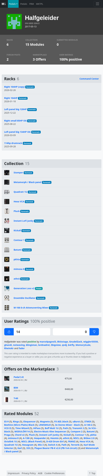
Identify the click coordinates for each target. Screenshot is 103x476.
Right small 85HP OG (15, 120)
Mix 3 (41, 444)
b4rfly (71, 344)
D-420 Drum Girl (55, 441)
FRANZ (71, 441)
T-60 (16, 398)
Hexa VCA (19, 201)
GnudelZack (75, 341)
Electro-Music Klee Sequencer (50, 431)
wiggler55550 (90, 341)
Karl (20, 448)
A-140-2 (88, 424)
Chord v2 (19, 434)
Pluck (17, 211)
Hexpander (40, 438)
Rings (16, 421)
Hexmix (54, 438)
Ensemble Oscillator (24, 297)
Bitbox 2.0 (89, 438)
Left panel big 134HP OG (17, 131)
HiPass (36, 428)
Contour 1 (19, 240)
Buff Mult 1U (52, 428)
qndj (64, 344)
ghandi (8, 344)
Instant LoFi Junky (24, 220)
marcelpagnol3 (48, 341)
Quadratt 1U (20, 191)
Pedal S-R (19, 377)
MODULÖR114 (22, 431)
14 (12, 331)
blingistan (31, 344)
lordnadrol (44, 344)
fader (22, 348)
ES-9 (6, 421)
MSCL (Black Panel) (31, 441)
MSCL (76, 438)
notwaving (19, 344)
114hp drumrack (13, 143)
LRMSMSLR (45, 424)
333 (28, 448)
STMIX (87, 421)
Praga (7, 434)
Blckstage (62, 341)
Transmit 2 (78, 428)
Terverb (75, 444)
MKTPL (39, 3)
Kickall (17, 230)
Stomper (18, 172)
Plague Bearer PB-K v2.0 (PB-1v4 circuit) (55, 448)
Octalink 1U (10, 441)
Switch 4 (52, 444)
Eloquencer (29, 421)
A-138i (26, 438)
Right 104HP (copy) (14, 86)
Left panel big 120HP (15, 109)
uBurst (76, 421)
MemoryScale (83, 344)
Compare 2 (76, 431)
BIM (16, 387)
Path (65, 428)
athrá (17, 278)
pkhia (17, 259)
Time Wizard (22, 428)
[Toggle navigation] (97, 4)
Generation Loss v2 (24, 288)
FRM (31, 3)
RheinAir (9, 348)
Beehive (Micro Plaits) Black (19, 424)
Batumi (18, 249)
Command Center (89, 78)
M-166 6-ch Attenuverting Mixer (31, 307)
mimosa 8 (19, 269)
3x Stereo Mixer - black (67, 424)
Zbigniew (56, 344)
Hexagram (27, 444)
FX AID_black (61, 421)
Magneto (45, 421)
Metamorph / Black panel (27, 182)
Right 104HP (11, 98)
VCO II (7, 428)
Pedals (23, 3)
